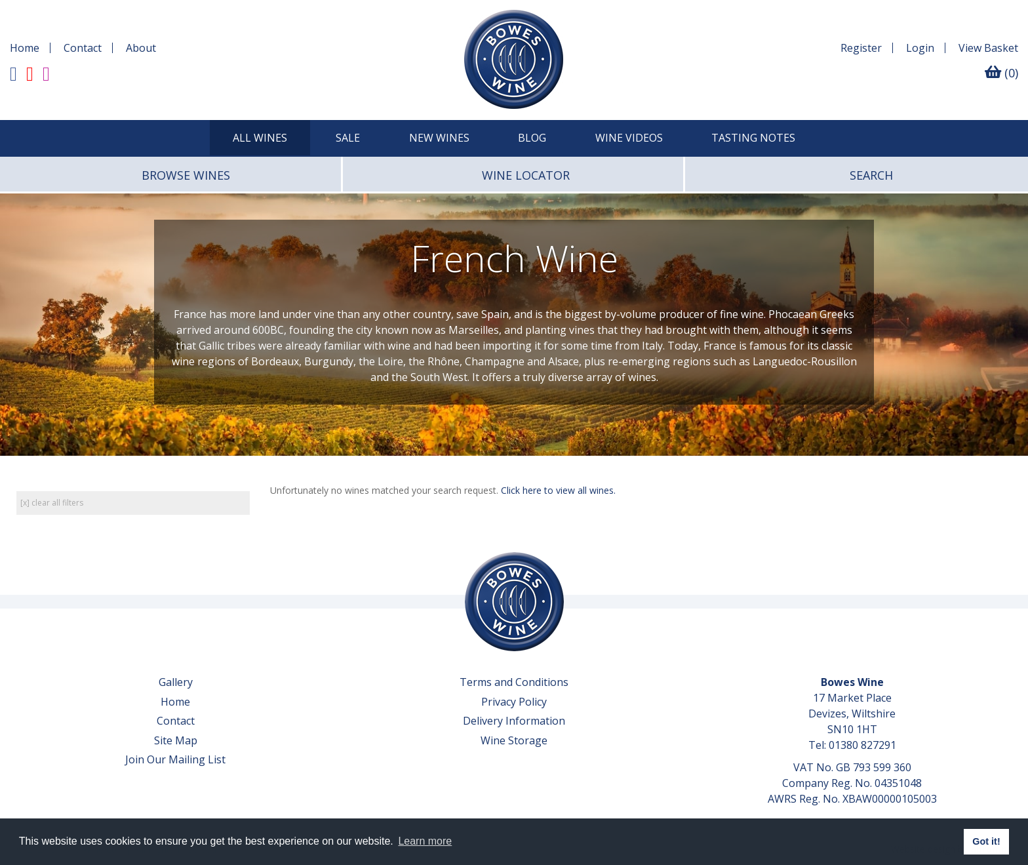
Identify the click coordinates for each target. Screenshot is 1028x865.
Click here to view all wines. (558, 490)
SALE (348, 137)
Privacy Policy (514, 701)
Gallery (176, 682)
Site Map (175, 740)
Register (861, 48)
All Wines (260, 137)
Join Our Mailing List (175, 759)
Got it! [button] (986, 841)
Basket (988, 48)
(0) (1001, 73)
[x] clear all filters (51, 502)
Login (920, 48)
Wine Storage (514, 740)
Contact (83, 48)
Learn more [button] (425, 841)
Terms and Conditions (514, 682)
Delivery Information (514, 721)
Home (24, 48)
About (141, 48)
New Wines (439, 137)
